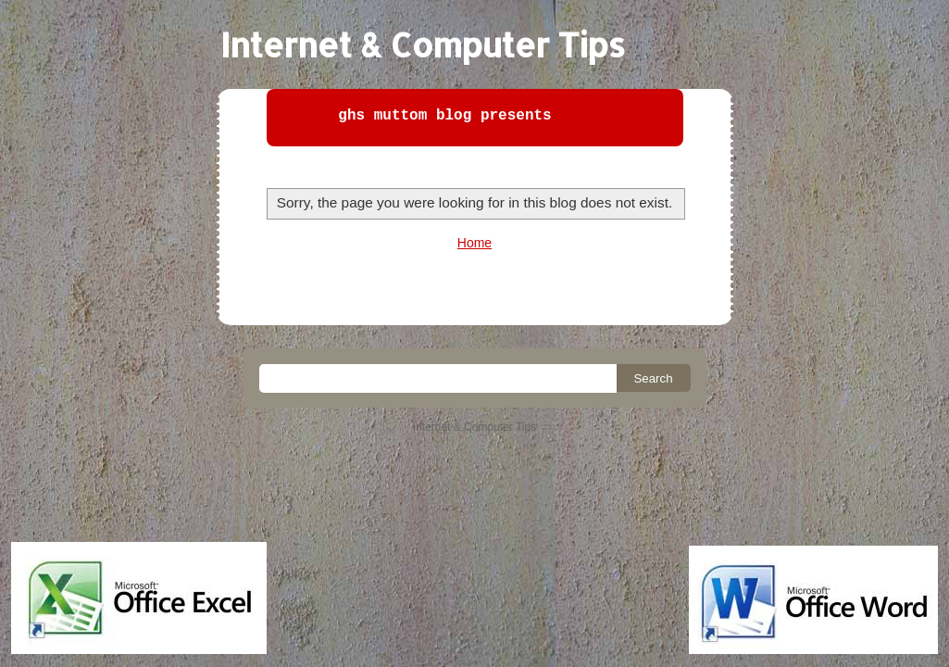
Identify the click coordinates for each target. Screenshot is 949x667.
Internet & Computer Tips (422, 44)
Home (474, 242)
